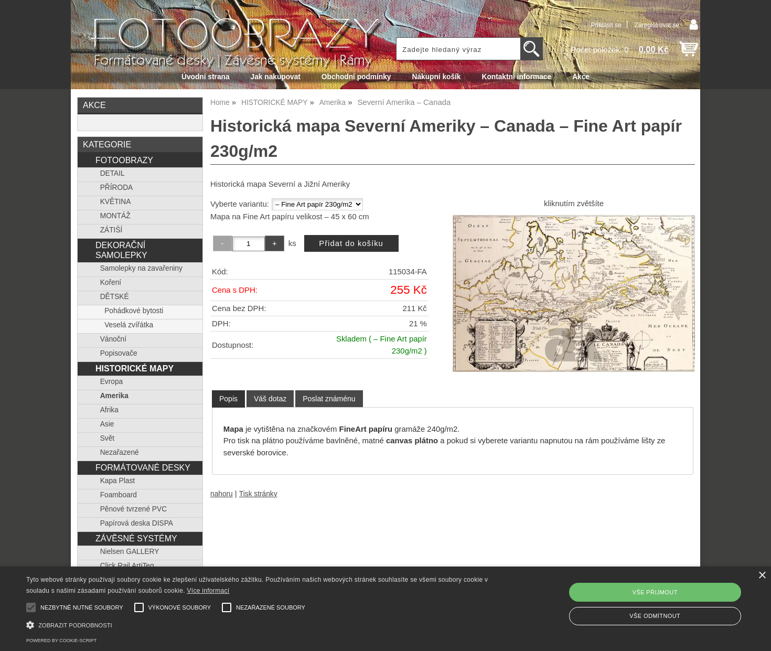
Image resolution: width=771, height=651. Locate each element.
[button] (260, 624)
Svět (107, 438)
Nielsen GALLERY (129, 552)
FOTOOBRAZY (124, 160)
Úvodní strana (205, 77)
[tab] (228, 399)
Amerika (114, 396)
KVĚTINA (115, 202)
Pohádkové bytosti (133, 311)
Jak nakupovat (276, 77)
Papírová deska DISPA (136, 523)
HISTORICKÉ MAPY (134, 368)
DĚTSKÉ (114, 297)
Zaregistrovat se (657, 25)
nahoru (221, 494)
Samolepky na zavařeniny (141, 268)
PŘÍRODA (116, 187)
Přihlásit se (606, 25)
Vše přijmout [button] (655, 592)
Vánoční (113, 339)
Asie (107, 424)
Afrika (109, 410)
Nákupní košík (436, 77)
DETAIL (112, 173)
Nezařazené (119, 452)
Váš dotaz (270, 398)
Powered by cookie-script (61, 640)
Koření (110, 282)
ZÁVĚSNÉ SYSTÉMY (136, 538)
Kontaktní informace (517, 77)
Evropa (111, 382)
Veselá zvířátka (128, 325)
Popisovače (118, 353)
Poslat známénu (329, 398)
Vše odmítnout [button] (654, 616)
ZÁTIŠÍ (111, 230)
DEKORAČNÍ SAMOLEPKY (121, 250)
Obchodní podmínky (356, 77)
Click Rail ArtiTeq (127, 566)
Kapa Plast (117, 481)
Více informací (208, 590)
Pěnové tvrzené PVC (133, 509)
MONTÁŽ (115, 216)
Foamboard (118, 495)
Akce (581, 77)
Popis (228, 398)
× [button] (762, 576)
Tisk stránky (258, 494)
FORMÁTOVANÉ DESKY (142, 467)
